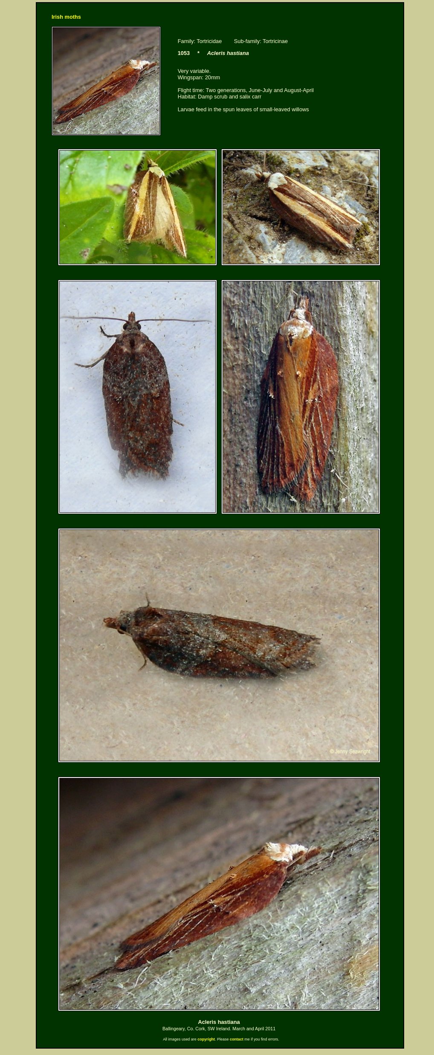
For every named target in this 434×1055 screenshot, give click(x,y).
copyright (206, 1039)
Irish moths (66, 17)
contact (236, 1039)
